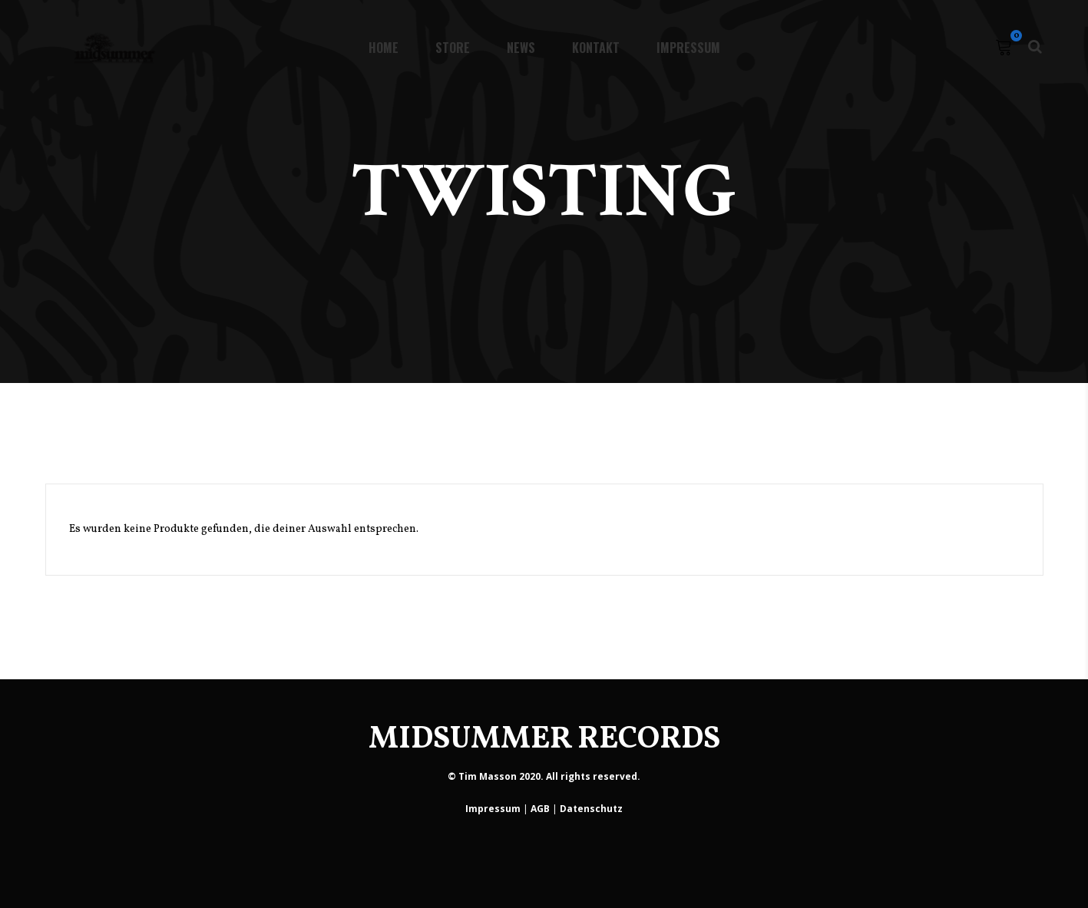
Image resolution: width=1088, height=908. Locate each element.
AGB (540, 808)
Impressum (493, 808)
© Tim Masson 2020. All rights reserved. (544, 776)
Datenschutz (591, 808)
